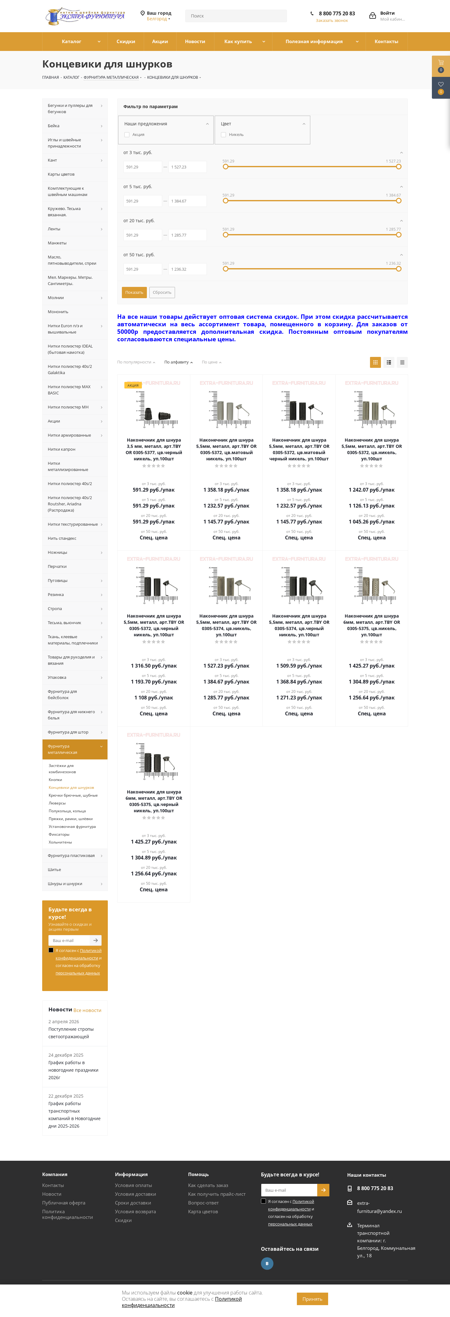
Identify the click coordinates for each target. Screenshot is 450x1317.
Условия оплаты (133, 1185)
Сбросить (162, 292)
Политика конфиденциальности (67, 1214)
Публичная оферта (63, 1202)
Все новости (87, 1010)
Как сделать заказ (208, 1185)
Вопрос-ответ (203, 1202)
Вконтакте (267, 1263)
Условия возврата (135, 1211)
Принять (312, 1299)
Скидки (123, 1220)
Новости (52, 1194)
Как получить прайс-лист (217, 1194)
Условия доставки (135, 1194)
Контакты (53, 1185)
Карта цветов (203, 1211)
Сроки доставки (133, 1202)
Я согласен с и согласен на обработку (79, 962)
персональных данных (78, 973)
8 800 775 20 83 (337, 13)
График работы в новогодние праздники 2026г (73, 1069)
